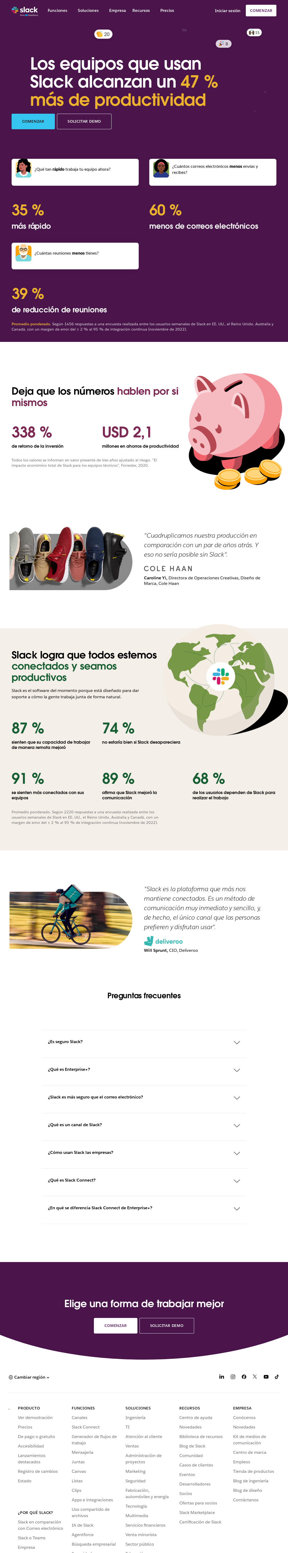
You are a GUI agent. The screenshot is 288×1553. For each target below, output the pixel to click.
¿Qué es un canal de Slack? (75, 1124)
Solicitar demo (84, 121)
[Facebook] (244, 1377)
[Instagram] (233, 1377)
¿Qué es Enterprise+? (69, 1069)
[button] (28, 1377)
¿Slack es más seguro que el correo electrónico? (95, 1097)
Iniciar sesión (228, 10)
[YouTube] (266, 1377)
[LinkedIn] (221, 1377)
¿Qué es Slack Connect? (71, 1180)
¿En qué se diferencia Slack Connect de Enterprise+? (100, 1208)
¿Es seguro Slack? (65, 1041)
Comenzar (261, 10)
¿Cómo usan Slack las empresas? (80, 1152)
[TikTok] (277, 1377)
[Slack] (25, 10)
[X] (255, 1377)
